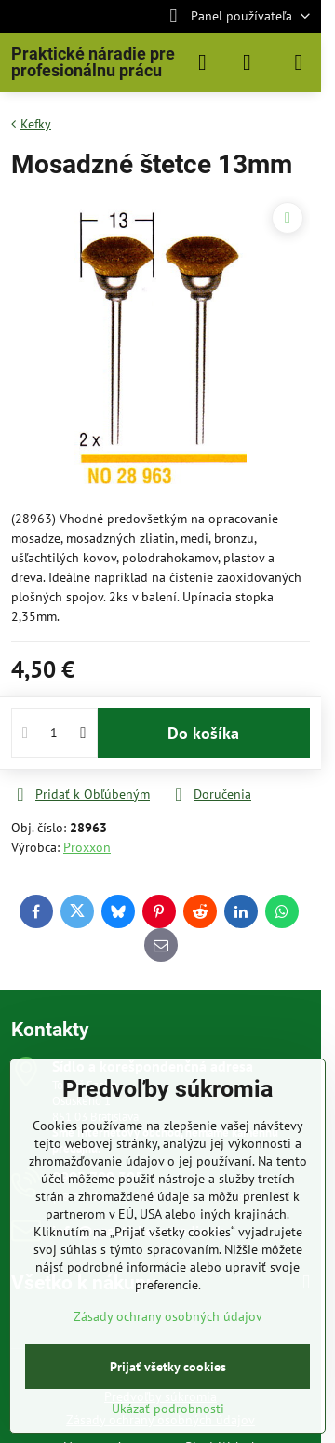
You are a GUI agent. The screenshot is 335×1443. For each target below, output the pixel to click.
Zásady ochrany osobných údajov (168, 1316)
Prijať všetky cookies (168, 1366)
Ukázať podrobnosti (168, 1408)
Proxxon (87, 847)
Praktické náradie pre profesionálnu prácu (93, 62)
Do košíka (203, 733)
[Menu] (298, 62)
